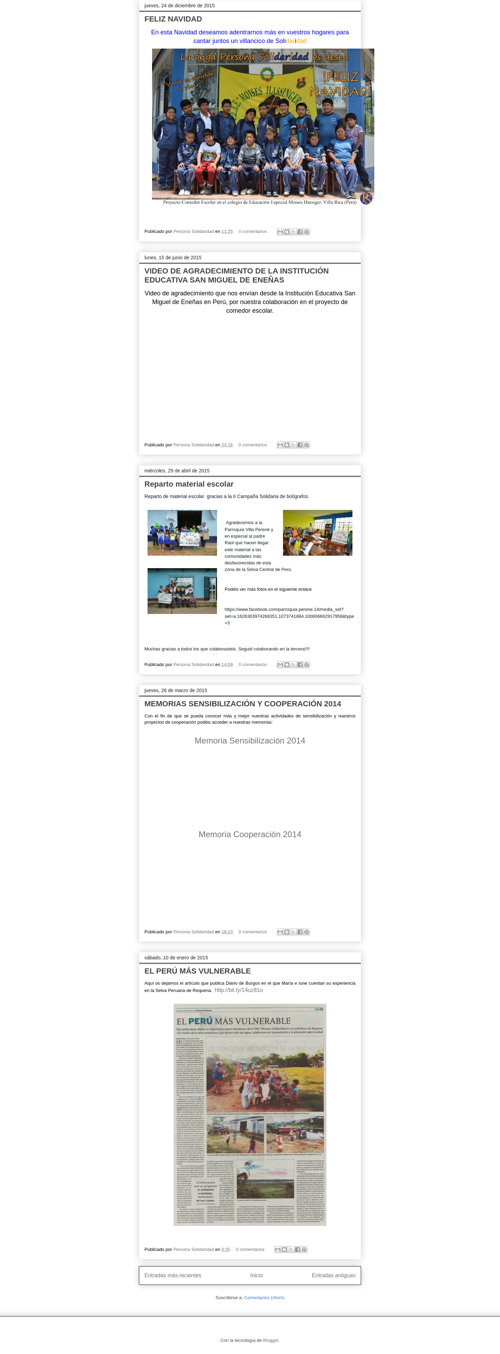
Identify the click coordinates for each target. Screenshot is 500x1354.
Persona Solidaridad (194, 231)
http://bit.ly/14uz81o (239, 990)
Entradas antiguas (334, 1275)
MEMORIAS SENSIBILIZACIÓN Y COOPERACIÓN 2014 (242, 703)
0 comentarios (253, 231)
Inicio (256, 1275)
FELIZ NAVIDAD (173, 19)
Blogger (270, 1340)
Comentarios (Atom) (264, 1297)
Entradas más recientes (172, 1275)
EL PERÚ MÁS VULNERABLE (197, 971)
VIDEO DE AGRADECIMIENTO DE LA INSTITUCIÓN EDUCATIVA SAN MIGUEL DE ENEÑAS (236, 275)
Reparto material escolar (189, 484)
